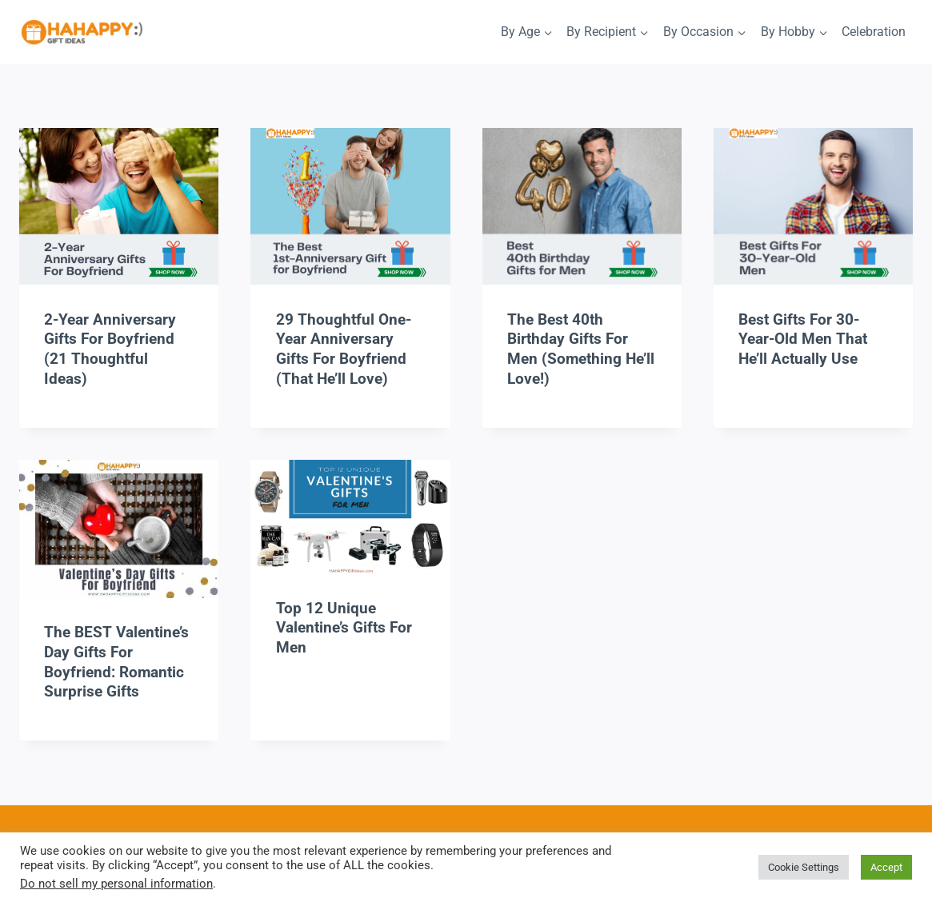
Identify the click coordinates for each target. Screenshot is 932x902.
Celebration (874, 31)
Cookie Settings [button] (803, 867)
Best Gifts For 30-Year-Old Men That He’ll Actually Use (802, 339)
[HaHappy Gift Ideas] (82, 33)
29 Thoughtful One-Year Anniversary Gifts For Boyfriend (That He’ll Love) (343, 349)
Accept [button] (886, 867)
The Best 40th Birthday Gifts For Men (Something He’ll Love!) (580, 349)
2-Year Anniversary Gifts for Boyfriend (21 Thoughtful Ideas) (110, 349)
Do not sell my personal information (116, 883)
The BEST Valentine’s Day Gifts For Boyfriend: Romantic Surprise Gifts (116, 661)
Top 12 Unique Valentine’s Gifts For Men (344, 628)
